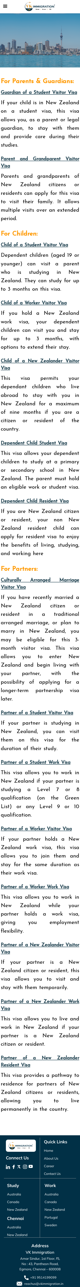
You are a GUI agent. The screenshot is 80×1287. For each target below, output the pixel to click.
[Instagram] (25, 1167)
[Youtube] (31, 1167)
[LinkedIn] (8, 1167)
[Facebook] (14, 1167)
